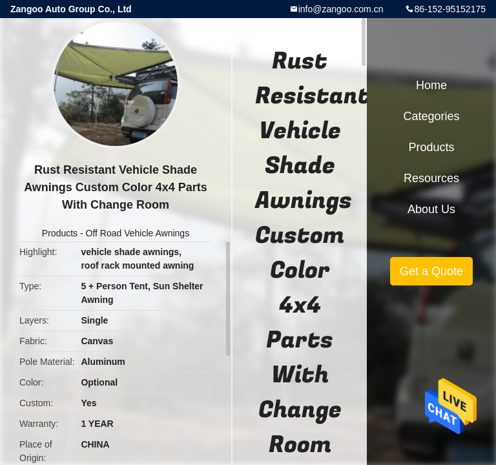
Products (60, 233)
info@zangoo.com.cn (341, 9)
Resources (431, 178)
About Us (431, 209)
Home (431, 85)
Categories (431, 116)
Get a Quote (431, 271)
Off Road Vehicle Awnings (138, 233)
